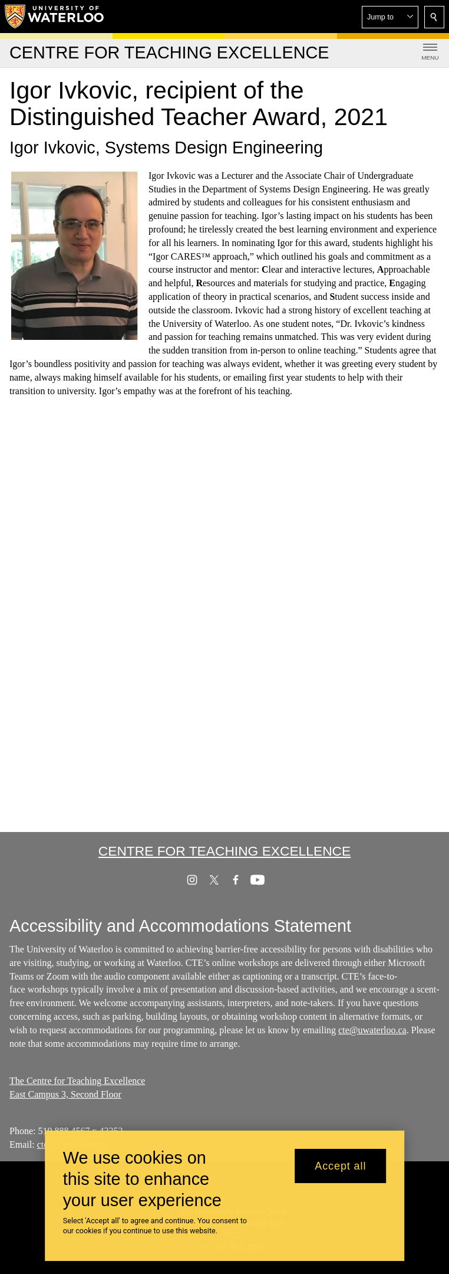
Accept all (340, 1166)
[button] (390, 17)
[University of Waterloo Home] (55, 16)
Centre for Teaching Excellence (224, 851)
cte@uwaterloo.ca (372, 1030)
